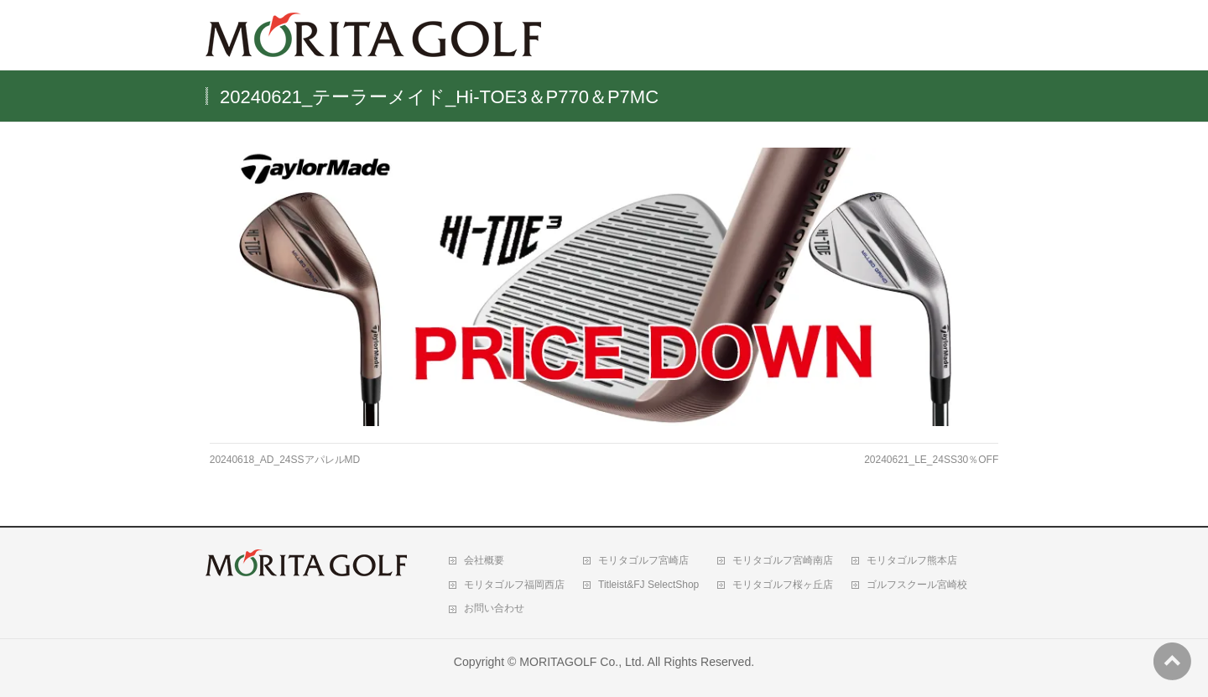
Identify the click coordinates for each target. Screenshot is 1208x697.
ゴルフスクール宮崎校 (917, 584)
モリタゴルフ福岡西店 (514, 584)
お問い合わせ (494, 608)
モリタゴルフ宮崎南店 (782, 560)
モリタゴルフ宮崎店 (643, 560)
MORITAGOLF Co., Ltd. (581, 661)
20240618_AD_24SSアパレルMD (285, 460)
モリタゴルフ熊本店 (912, 560)
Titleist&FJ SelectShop (648, 584)
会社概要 (484, 560)
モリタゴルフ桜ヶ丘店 (782, 584)
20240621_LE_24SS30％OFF (931, 460)
